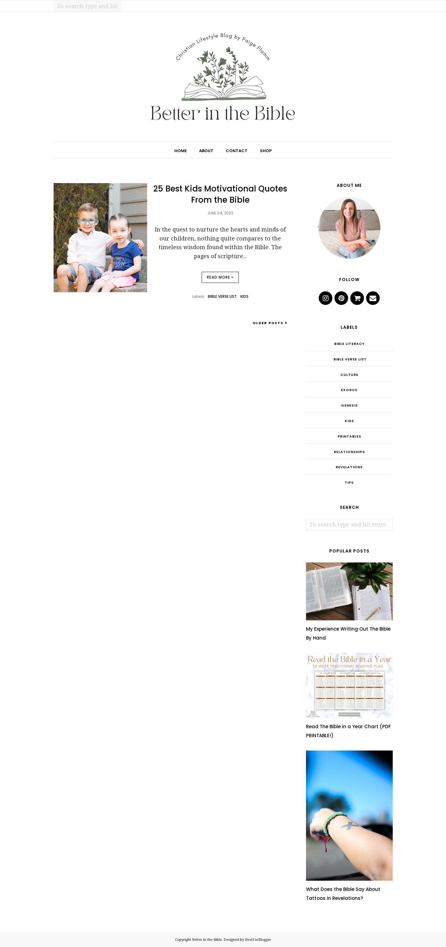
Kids (244, 296)
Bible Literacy (349, 343)
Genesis (349, 405)
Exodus (349, 389)
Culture (349, 374)
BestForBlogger (258, 940)
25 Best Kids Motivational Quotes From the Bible (220, 194)
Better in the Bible (207, 940)
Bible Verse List (222, 296)
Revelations (349, 467)
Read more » (220, 277)
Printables (349, 436)
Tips (349, 482)
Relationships (349, 451)
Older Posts (268, 322)
